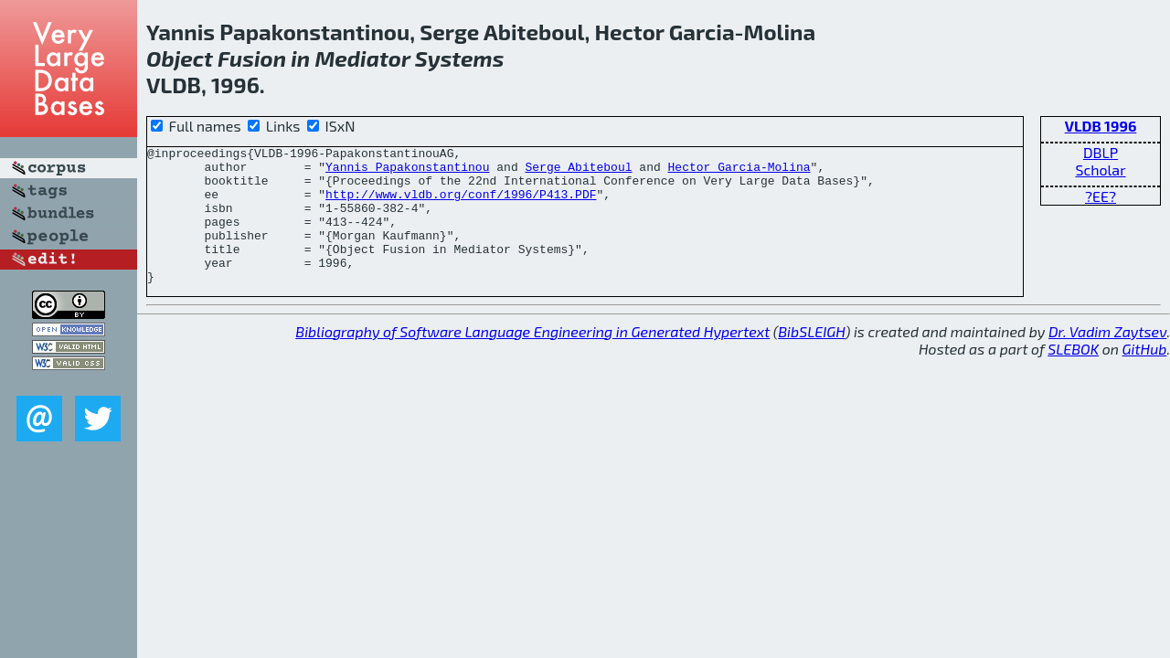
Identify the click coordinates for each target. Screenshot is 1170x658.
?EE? (1100, 196)
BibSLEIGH (811, 358)
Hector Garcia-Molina (738, 172)
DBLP (1100, 152)
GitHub (1144, 376)
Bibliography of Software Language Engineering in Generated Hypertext (532, 358)
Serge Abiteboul (578, 172)
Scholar (1100, 169)
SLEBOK (1073, 376)
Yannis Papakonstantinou (407, 172)
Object (179, 58)
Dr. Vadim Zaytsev (1107, 358)
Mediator (362, 58)
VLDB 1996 (1101, 125)
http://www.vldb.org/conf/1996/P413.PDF (460, 204)
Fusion (252, 58)
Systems (460, 58)
